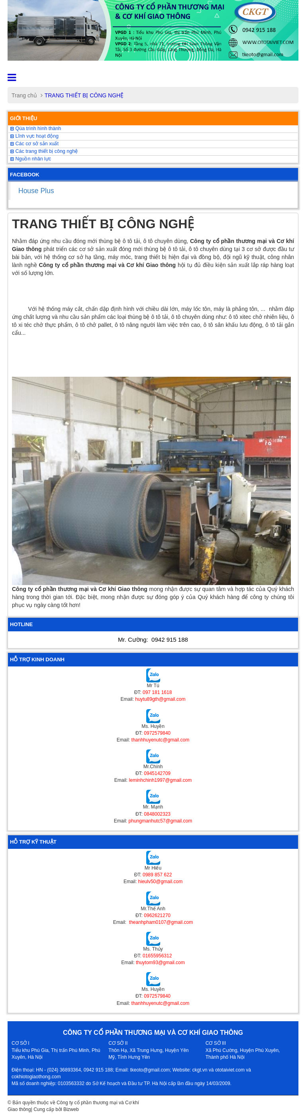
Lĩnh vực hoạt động (34, 136)
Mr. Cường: (153, 639)
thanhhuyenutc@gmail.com (160, 740)
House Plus (36, 191)
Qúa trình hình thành (35, 128)
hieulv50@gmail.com (160, 881)
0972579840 (157, 733)
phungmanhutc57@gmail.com (160, 821)
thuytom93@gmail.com (160, 962)
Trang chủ (24, 95)
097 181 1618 (157, 692)
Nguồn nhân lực (30, 159)
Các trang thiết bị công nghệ (44, 151)
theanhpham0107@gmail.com (160, 922)
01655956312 (157, 956)
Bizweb (71, 1109)
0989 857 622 (157, 875)
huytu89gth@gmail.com (160, 699)
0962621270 (157, 915)
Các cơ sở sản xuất (34, 143)
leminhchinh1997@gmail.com (160, 780)
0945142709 (157, 773)
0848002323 (157, 814)
